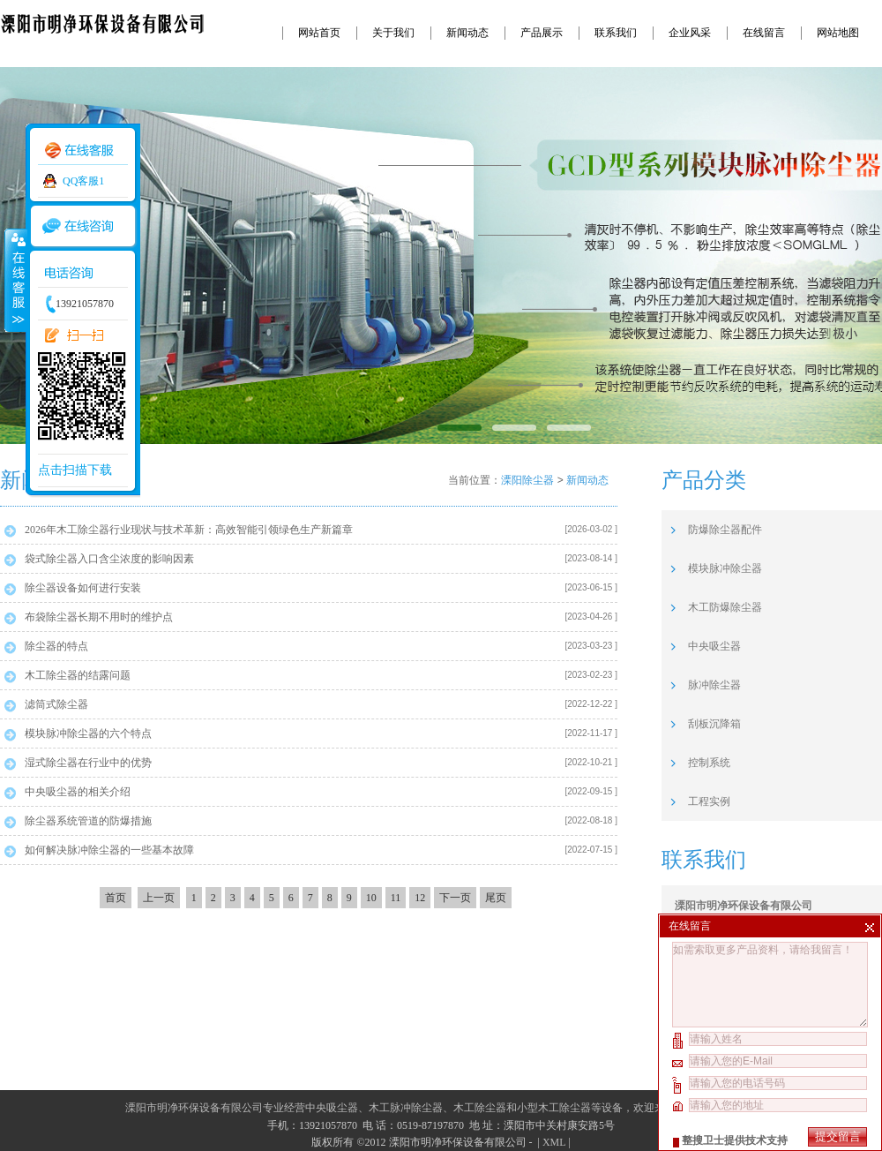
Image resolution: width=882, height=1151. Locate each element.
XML (553, 1142)
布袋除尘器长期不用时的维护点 (99, 617)
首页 (115, 897)
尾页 (495, 897)
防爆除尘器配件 (725, 529)
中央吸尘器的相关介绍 (78, 792)
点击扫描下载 (75, 470)
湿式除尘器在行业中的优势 (88, 762)
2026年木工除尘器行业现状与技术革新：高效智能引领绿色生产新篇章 (189, 529)
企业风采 (690, 32)
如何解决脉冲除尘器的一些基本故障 (109, 850)
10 (371, 897)
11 (396, 897)
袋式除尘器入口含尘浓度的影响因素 (109, 559)
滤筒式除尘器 (56, 704)
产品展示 (541, 32)
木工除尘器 (479, 1108)
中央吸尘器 (714, 646)
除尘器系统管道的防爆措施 (88, 821)
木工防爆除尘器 (725, 607)
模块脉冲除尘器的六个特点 (88, 733)
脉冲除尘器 (714, 685)
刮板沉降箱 (714, 724)
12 (420, 897)
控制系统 (709, 762)
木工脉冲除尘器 (406, 1108)
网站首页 (319, 32)
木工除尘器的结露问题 (78, 675)
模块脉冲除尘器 (725, 568)
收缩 (15, 280)
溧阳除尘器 (527, 480)
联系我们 (615, 32)
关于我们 (393, 32)
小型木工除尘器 (554, 1108)
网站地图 (838, 32)
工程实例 (709, 801)
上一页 (159, 897)
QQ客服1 (83, 181)
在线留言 (764, 32)
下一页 (455, 897)
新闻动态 (467, 32)
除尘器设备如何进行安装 (83, 588)
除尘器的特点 (56, 646)
